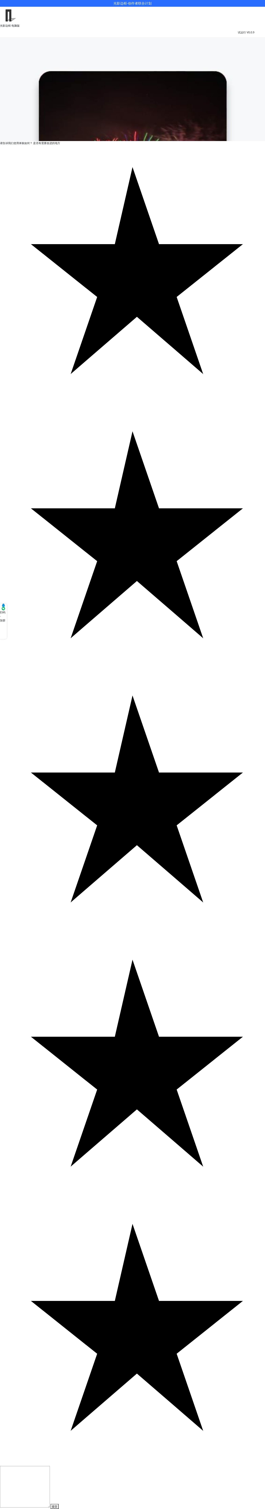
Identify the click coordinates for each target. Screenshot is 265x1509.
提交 (54, 1506)
